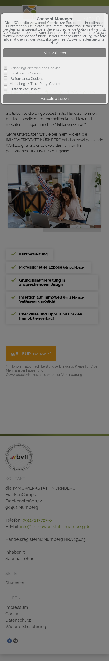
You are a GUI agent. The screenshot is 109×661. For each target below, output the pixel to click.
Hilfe (54, 43)
